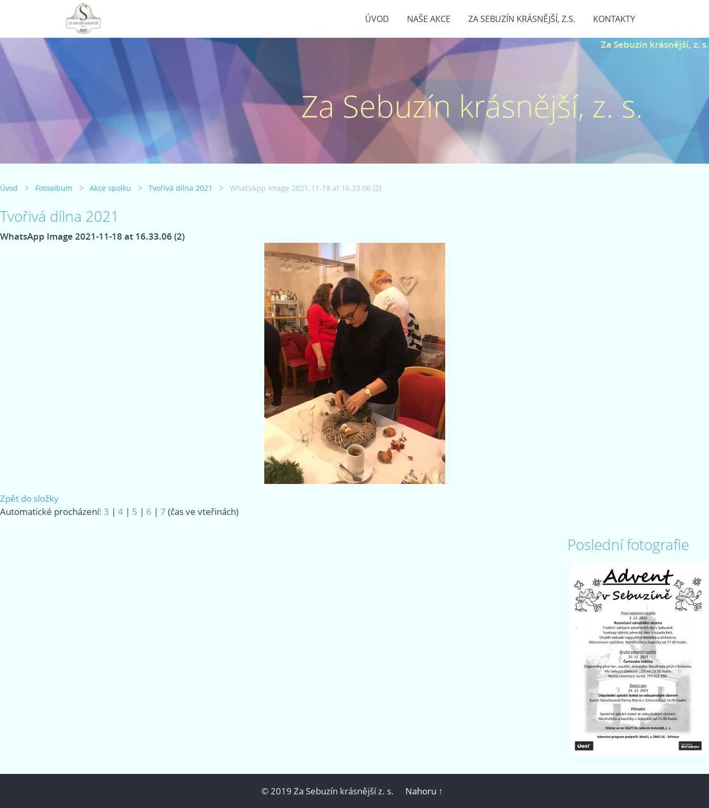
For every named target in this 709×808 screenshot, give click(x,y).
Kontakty (614, 19)
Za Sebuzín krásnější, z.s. (521, 19)
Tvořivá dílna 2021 (180, 188)
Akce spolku (110, 188)
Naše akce (428, 19)
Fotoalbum (53, 188)
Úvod (377, 19)
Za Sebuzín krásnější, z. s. (655, 44)
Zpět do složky (29, 498)
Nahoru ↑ (424, 791)
